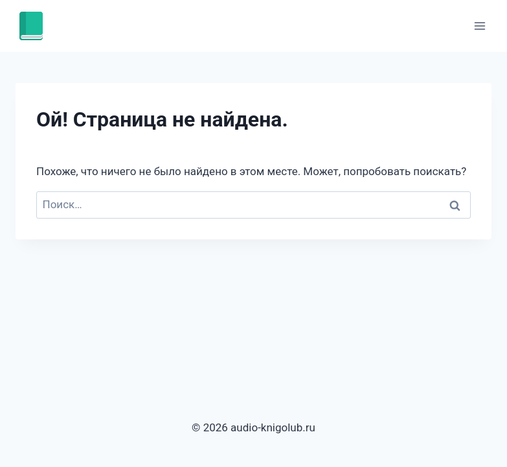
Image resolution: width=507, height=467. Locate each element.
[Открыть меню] (479, 26)
